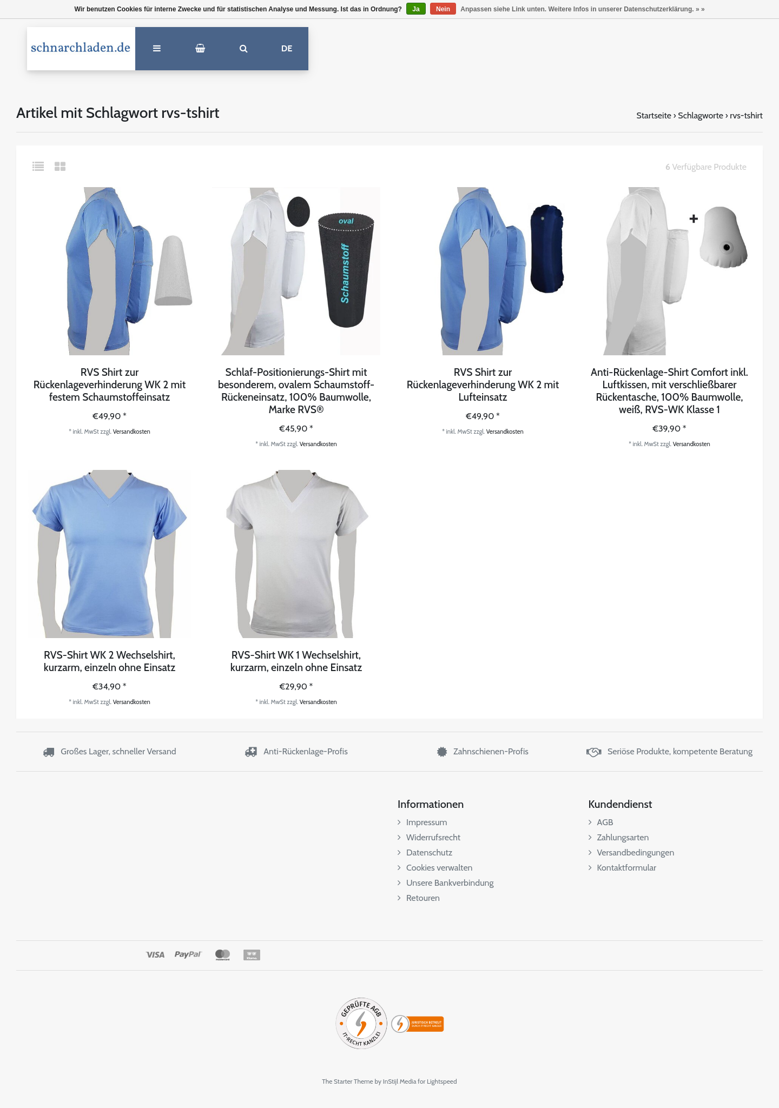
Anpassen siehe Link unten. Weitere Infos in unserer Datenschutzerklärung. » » (582, 9)
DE (287, 48)
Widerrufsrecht (429, 837)
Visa (155, 955)
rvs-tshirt (746, 115)
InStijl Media (400, 1081)
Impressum (422, 822)
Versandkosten (131, 431)
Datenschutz (425, 852)
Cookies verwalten (435, 867)
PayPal (188, 955)
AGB (601, 822)
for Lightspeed (437, 1081)
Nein (443, 9)
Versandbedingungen (632, 852)
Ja (415, 9)
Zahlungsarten (619, 837)
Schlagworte (700, 115)
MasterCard (222, 955)
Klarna (251, 955)
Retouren (419, 898)
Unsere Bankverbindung (445, 883)
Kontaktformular (623, 867)
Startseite (654, 115)
